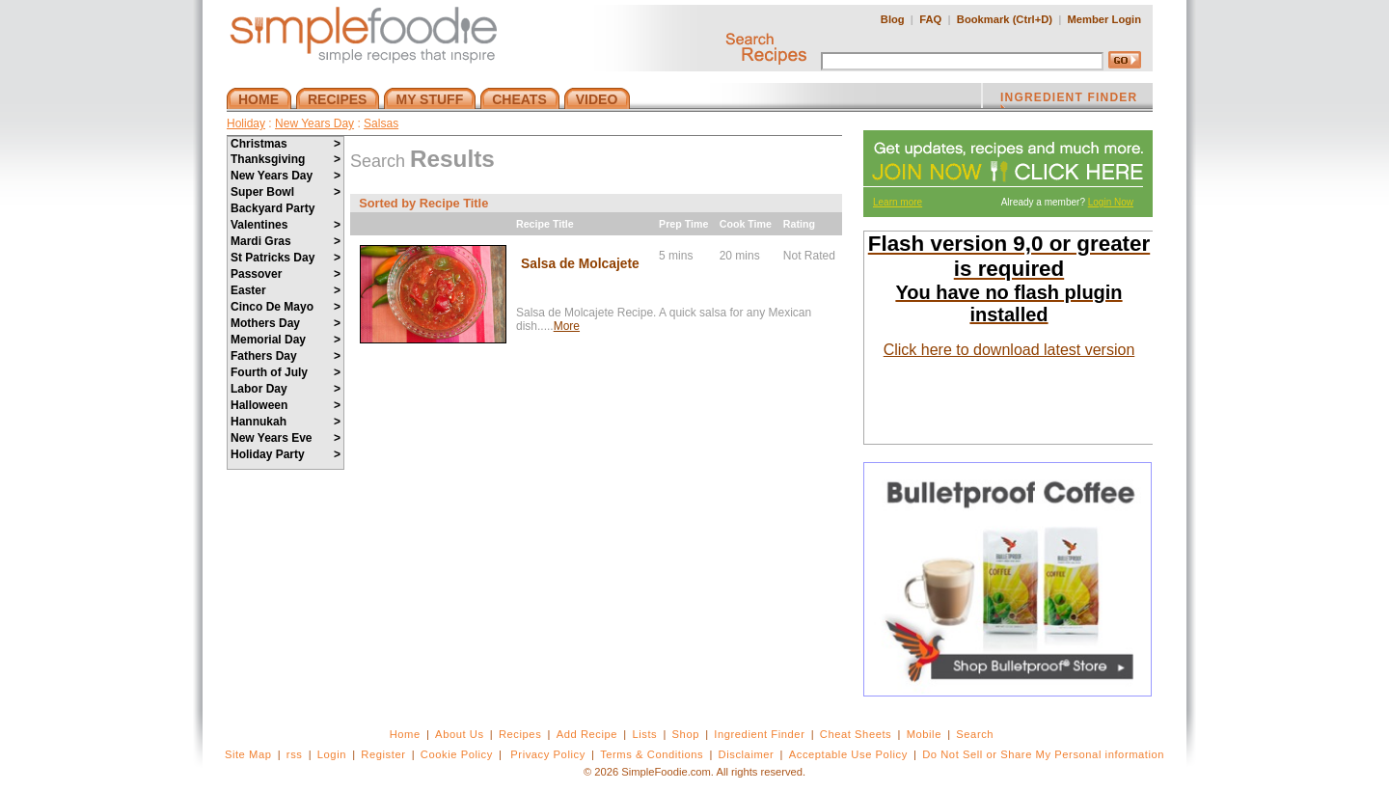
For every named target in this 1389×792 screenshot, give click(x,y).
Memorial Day (285, 339)
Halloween (285, 405)
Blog (893, 19)
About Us (459, 734)
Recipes (520, 734)
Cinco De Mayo (285, 307)
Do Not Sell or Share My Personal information (1043, 754)
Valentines (285, 225)
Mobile (924, 734)
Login (331, 754)
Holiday (246, 123)
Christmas (285, 143)
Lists (644, 734)
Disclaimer (747, 754)
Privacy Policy (547, 754)
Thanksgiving (285, 159)
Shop (685, 734)
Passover (285, 274)
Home (405, 734)
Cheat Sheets (856, 734)
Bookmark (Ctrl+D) (1004, 19)
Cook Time (746, 224)
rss (294, 754)
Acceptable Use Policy (848, 754)
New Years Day (314, 123)
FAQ (930, 19)
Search (975, 734)
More (567, 326)
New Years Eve (285, 438)
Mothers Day (285, 323)
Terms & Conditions (651, 754)
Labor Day (285, 389)
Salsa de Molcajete (580, 264)
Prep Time (683, 224)
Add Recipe (587, 734)
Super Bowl (285, 192)
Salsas (381, 123)
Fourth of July (285, 372)
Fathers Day (285, 356)
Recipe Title (545, 224)
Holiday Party (285, 454)
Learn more (897, 202)
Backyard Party (272, 208)
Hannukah (285, 421)
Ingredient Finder (759, 734)
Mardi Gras (285, 241)
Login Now (1110, 202)
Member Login (1104, 19)
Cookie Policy (457, 754)
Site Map (248, 754)
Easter (285, 290)
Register (383, 754)
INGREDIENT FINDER (1068, 99)
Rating (799, 224)
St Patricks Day (285, 257)
